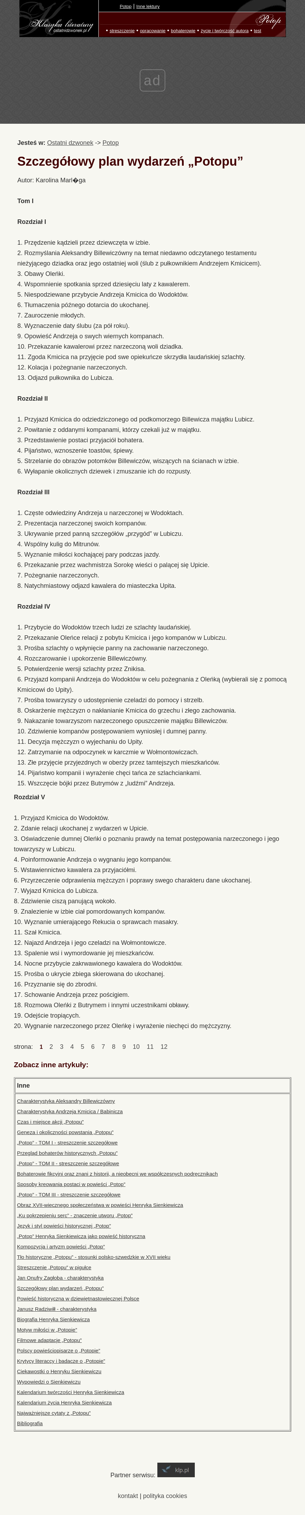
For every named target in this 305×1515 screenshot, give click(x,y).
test (257, 30)
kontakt (128, 1495)
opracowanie (153, 30)
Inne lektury (147, 6)
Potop (126, 6)
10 (136, 1046)
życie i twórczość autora (225, 30)
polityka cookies (165, 1495)
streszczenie (122, 30)
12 (164, 1046)
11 (150, 1046)
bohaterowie (183, 30)
